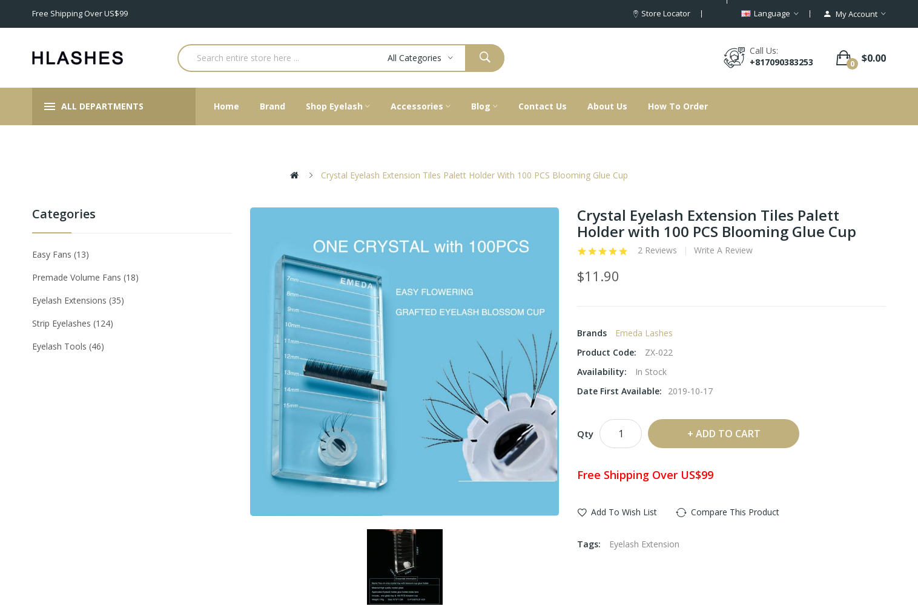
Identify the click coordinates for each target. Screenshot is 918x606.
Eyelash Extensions (78, 300)
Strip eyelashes (72, 323)
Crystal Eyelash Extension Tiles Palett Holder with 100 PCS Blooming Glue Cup (474, 175)
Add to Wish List (624, 512)
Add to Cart (728, 433)
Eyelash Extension (644, 544)
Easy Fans (60, 254)
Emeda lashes (644, 333)
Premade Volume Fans (85, 277)
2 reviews (657, 250)
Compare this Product (735, 512)
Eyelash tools (68, 346)
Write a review (723, 250)
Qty (585, 434)
